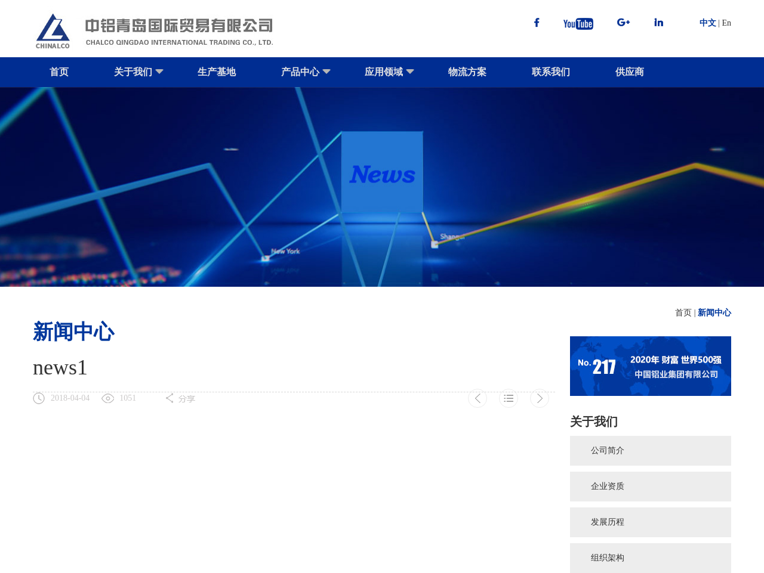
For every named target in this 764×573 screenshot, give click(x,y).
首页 (59, 72)
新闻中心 (714, 312)
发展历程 (607, 522)
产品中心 (306, 77)
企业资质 (607, 486)
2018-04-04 (70, 398)
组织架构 (607, 557)
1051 (127, 398)
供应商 (629, 72)
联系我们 (551, 72)
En (726, 22)
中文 (708, 22)
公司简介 (607, 450)
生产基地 (217, 72)
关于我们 (139, 77)
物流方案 (467, 72)
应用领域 (390, 77)
